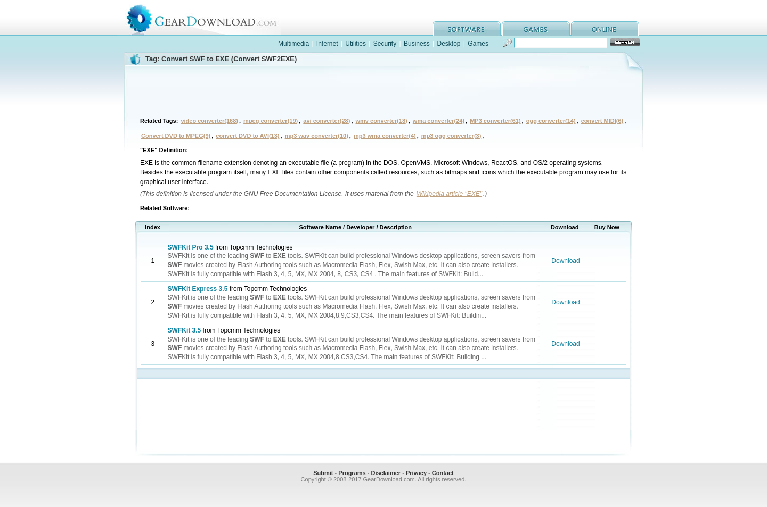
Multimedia (293, 43)
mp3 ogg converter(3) (451, 135)
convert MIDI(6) (602, 121)
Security (384, 43)
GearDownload (209, 18)
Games (478, 43)
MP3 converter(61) (495, 121)
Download (565, 260)
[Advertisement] (383, 90)
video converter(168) (209, 121)
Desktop (448, 43)
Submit (323, 473)
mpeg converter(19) (270, 121)
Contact (443, 473)
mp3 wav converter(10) (316, 135)
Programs (351, 473)
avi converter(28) (326, 121)
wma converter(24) (438, 121)
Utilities (355, 43)
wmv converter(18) (381, 121)
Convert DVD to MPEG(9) (175, 135)
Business (417, 43)
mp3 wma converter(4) (385, 135)
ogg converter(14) (551, 121)
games (536, 28)
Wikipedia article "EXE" (449, 193)
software (467, 28)
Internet (327, 43)
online (605, 28)
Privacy (416, 473)
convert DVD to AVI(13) (247, 135)
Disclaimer (386, 473)
